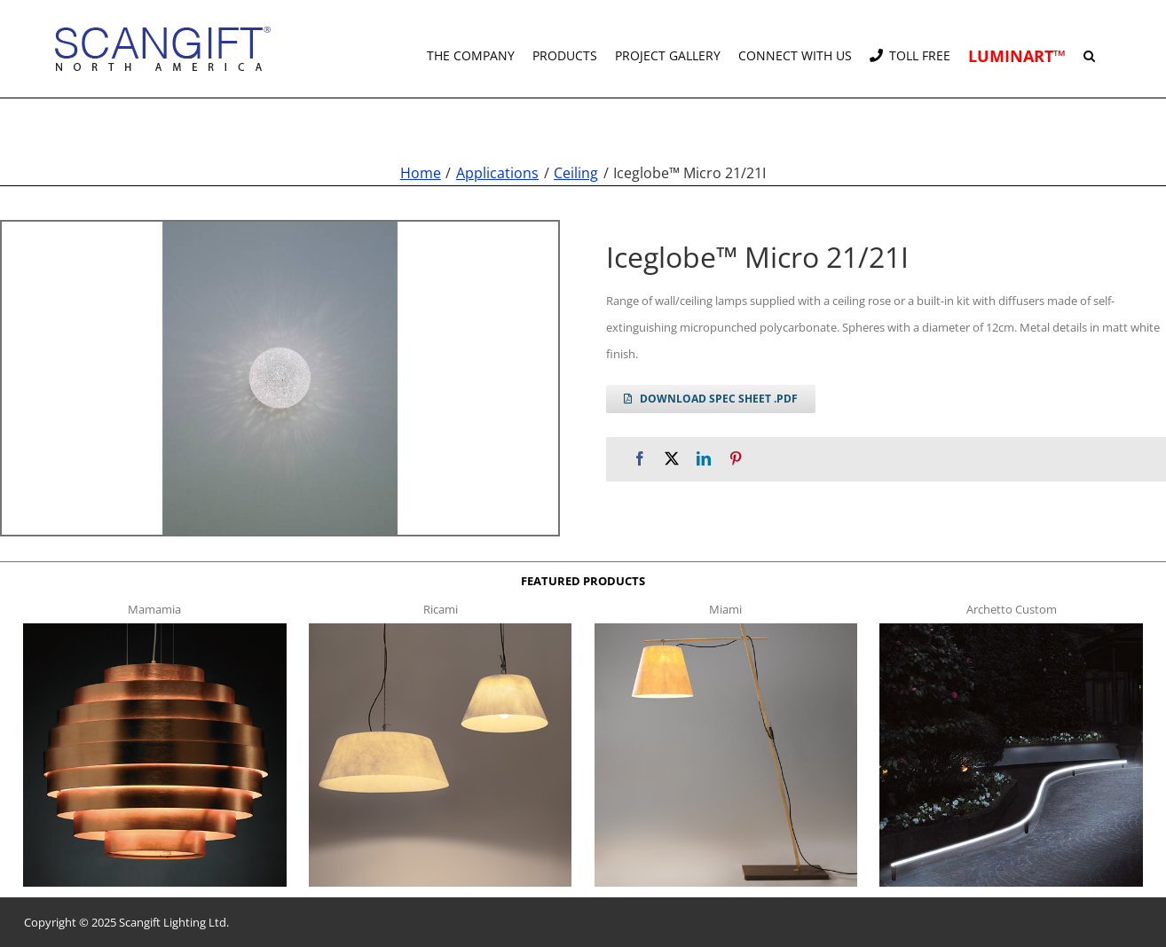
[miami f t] (726, 629)
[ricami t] (440, 629)
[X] (672, 458)
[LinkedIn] (704, 458)
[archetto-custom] (1010, 629)
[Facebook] (640, 458)
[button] (1089, 49)
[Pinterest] (736, 458)
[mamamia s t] (154, 629)
